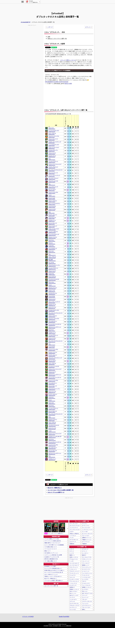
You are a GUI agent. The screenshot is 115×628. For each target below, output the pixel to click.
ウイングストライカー (75, 529)
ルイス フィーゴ (52, 308)
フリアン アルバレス (53, 167)
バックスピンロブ (86, 577)
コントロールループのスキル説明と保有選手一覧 (60, 490)
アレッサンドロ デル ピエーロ (55, 170)
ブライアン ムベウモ (53, 181)
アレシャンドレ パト (53, 173)
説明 (49, 36)
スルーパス (72, 577)
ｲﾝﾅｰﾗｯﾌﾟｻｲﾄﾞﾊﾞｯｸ (74, 539)
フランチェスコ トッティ (54, 266)
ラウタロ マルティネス (53, 311)
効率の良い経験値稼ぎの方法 (51, 559)
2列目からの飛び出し (75, 533)
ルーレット (84, 551)
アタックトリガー (86, 607)
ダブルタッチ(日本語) (28, 616)
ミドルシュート (73, 569)
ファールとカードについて (50, 548)
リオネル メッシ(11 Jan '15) (54, 437)
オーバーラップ (85, 541)
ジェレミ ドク (51, 291)
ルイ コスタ (52, 263)
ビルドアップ (73, 541)
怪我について (47, 550)
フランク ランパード (53, 139)
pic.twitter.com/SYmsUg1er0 (60, 81)
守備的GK (84, 543)
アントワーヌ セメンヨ (53, 235)
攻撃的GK (72, 543)
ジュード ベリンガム (53, 193)
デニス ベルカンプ (52, 226)
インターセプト (73, 599)
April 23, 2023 (68, 83)
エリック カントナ (52, 223)
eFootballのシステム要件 (50, 566)
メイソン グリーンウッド (54, 176)
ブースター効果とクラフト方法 (51, 538)
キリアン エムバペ (52, 215)
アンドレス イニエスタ (53, 280)
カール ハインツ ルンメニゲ (54, 165)
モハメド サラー (52, 190)
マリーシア (84, 595)
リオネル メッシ (52, 221)
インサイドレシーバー (87, 529)
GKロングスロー (73, 591)
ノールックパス (73, 583)
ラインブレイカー (74, 523)
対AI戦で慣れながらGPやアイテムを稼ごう (54, 570)
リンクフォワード (74, 527)
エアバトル (72, 601)
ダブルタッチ (85, 549)
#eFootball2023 (49, 81)
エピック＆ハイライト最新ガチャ (54, 528)
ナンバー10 (84, 531)
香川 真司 (52, 260)
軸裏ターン (72, 555)
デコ (51, 159)
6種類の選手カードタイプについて (52, 542)
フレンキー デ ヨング (53, 179)
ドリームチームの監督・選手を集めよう (53, 580)
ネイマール (51, 240)
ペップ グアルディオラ (53, 145)
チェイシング (85, 597)
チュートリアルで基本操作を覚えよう (53, 568)
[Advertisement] (57, 7)
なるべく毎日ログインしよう (51, 574)
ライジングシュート (86, 567)
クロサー (72, 531)
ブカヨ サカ (51, 274)
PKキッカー (85, 591)
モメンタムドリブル (86, 557)
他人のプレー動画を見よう (55, 487)
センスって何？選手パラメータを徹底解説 (54, 544)
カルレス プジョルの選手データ (56, 492)
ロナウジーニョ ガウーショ (54, 327)
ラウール (51, 243)
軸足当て (84, 555)
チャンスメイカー (86, 527)
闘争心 (83, 609)
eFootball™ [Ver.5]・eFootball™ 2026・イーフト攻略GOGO (57, 625)
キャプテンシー (73, 607)
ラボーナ (84, 581)
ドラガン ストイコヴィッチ (54, 142)
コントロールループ (74, 565)
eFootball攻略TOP (25, 22)
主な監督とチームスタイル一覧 (51, 557)
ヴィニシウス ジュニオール (54, 325)
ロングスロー (85, 589)
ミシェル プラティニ (53, 162)
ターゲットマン (85, 525)
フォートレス (85, 603)
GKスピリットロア (74, 595)
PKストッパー (73, 593)
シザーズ (50, 27)
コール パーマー (52, 339)
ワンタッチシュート (74, 573)
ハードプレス (73, 535)
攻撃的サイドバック (86, 537)
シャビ (52, 431)
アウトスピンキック (74, 581)
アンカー (72, 537)
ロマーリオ (51, 251)
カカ (51, 212)
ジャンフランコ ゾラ (53, 187)
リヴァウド (51, 397)
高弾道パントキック (74, 589)
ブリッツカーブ (85, 563)
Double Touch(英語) (64, 616)
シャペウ (72, 553)
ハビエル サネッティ (53, 150)
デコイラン (84, 523)
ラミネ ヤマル (51, 297)
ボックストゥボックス (87, 533)
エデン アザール (52, 134)
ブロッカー (84, 599)
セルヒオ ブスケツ (52, 420)
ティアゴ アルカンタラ (53, 131)
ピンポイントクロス (74, 579)
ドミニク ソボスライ (53, 232)
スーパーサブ (73, 609)
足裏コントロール (71, 60)
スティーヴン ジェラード (54, 302)
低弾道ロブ (72, 587)
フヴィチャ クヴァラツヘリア (55, 358)
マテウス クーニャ (52, 288)
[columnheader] (56, 121)
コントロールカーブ (74, 563)
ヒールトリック (85, 571)
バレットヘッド (85, 561)
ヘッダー (72, 561)
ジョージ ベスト (52, 209)
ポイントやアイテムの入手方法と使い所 (53, 572)
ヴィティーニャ (52, 299)
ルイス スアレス (52, 277)
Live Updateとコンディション (51, 552)
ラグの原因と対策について (50, 546)
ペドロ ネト (51, 246)
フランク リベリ (52, 153)
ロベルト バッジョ (52, 238)
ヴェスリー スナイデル (53, 136)
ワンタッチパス (85, 575)
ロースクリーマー (86, 569)
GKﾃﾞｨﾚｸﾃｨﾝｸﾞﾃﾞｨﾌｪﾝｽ (87, 593)
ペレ (51, 184)
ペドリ (51, 195)
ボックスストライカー (75, 525)
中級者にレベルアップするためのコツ (53, 576)
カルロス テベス (52, 156)
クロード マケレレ (52, 201)
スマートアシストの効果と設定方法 (52, 540)
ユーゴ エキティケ (52, 249)
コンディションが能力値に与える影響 (53, 555)
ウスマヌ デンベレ (52, 294)
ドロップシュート (74, 567)
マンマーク (72, 597)
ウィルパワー (73, 575)
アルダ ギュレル (52, 218)
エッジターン (85, 553)
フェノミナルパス (86, 585)
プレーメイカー (85, 535)
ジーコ (52, 285)
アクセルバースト (74, 559)
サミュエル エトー (52, 322)
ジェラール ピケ (52, 207)
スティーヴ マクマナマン (54, 204)
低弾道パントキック (86, 587)
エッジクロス (85, 579)
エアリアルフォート (86, 605)
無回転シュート (85, 565)
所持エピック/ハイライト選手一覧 (57, 38)
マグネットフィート (86, 559)
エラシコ (87, 27)
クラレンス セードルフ (53, 148)
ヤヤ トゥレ (51, 128)
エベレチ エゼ (51, 198)
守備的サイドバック (86, 539)
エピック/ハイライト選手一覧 (51, 585)
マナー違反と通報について (50, 561)
